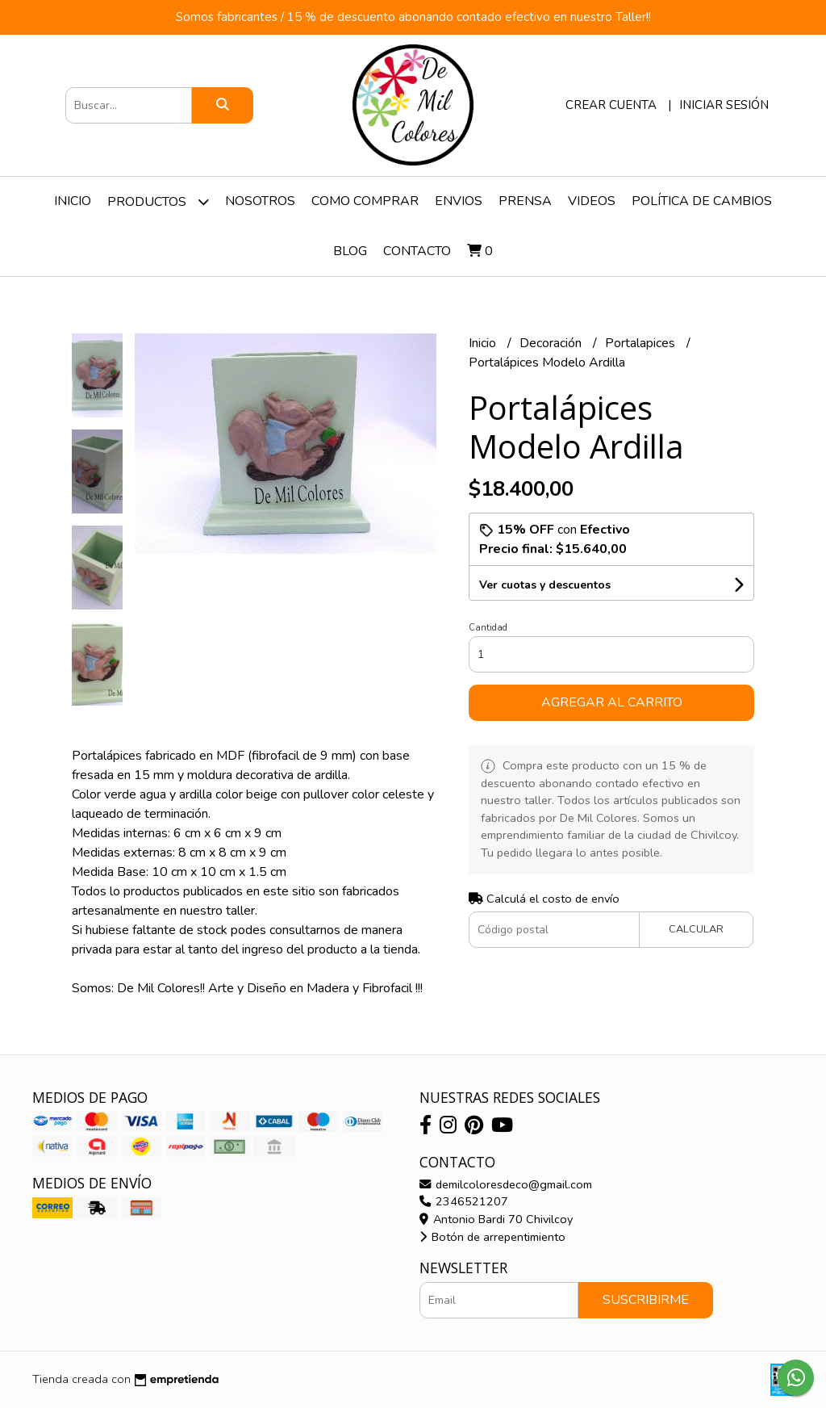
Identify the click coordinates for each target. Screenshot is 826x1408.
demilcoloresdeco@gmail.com (505, 1184)
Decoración (552, 343)
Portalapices (641, 343)
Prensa (525, 201)
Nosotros (260, 201)
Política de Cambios (702, 201)
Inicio (72, 201)
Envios (458, 201)
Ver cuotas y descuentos (545, 585)
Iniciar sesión (724, 105)
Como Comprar (365, 201)
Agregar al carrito (611, 702)
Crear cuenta (611, 105)
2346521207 (463, 1201)
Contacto (417, 251)
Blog (350, 251)
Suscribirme (646, 1300)
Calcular (696, 929)
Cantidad (488, 628)
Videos (591, 201)
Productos (158, 201)
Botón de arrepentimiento (492, 1237)
